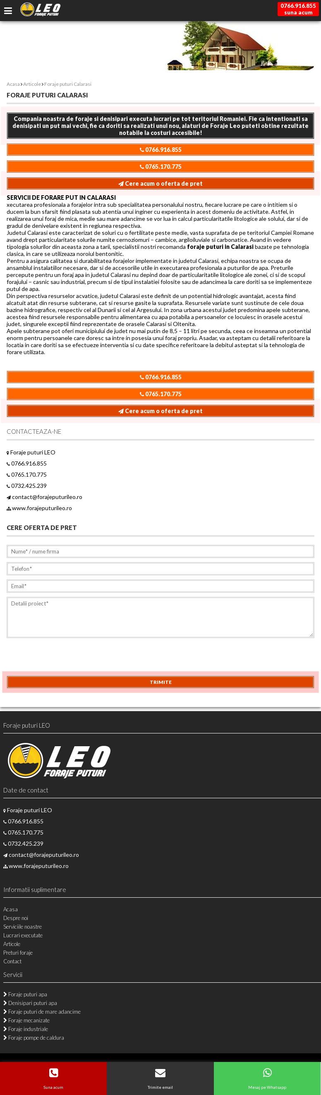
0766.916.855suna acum (298, 9)
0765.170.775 (161, 166)
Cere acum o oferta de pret (160, 183)
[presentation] (69, 659)
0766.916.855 (161, 149)
